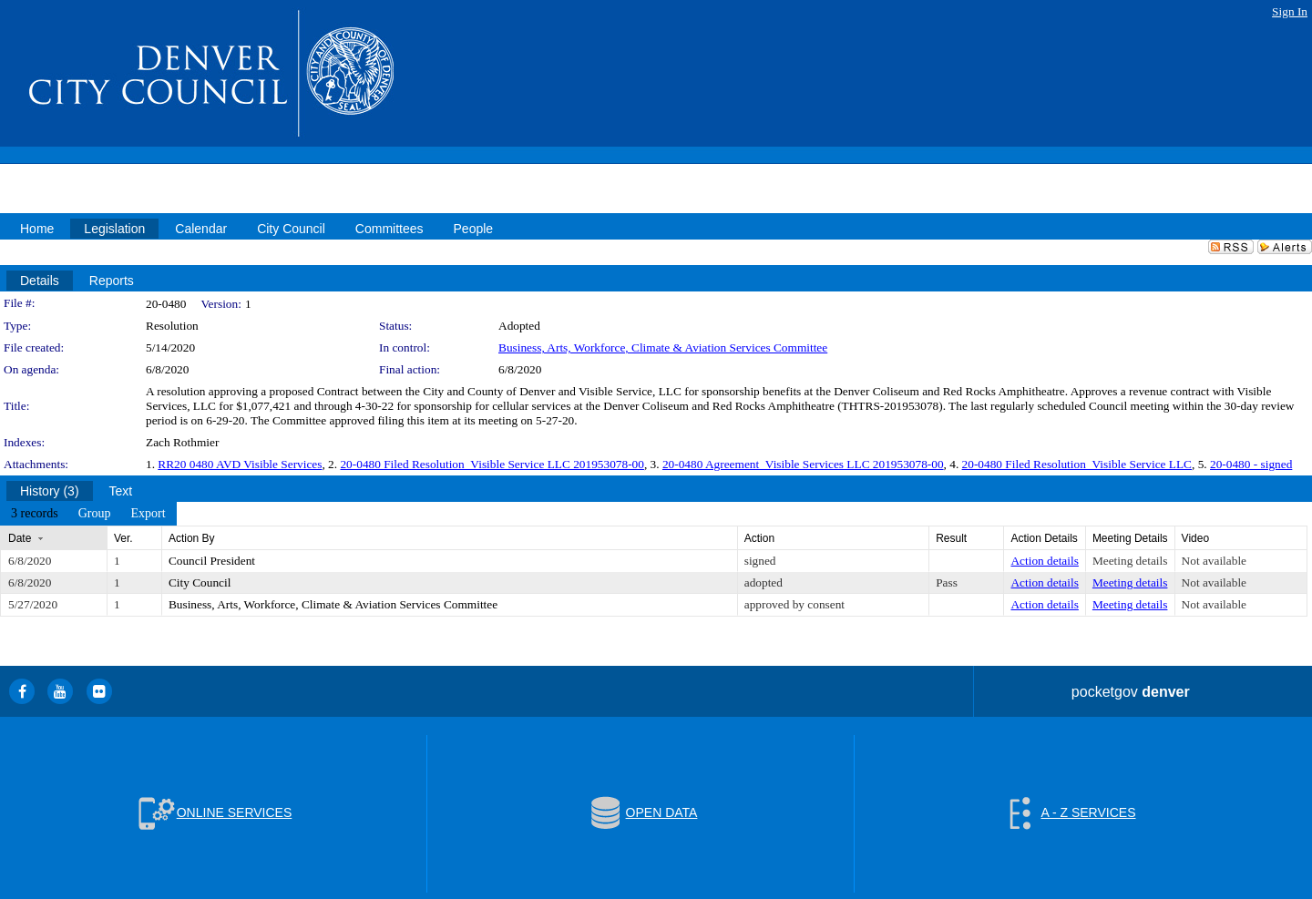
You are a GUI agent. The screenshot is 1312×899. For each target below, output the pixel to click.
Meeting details (1130, 560)
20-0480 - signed (1251, 464)
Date (19, 538)
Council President (212, 560)
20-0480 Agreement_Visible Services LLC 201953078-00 (803, 464)
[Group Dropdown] (94, 514)
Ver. (123, 538)
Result (951, 538)
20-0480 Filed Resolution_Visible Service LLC (1077, 464)
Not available (1214, 560)
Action (759, 538)
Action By (192, 538)
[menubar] (88, 514)
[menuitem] (34, 514)
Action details (1044, 560)
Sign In (1289, 11)
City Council (200, 582)
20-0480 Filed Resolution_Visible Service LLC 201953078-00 (491, 464)
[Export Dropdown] (147, 514)
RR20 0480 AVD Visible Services (240, 464)
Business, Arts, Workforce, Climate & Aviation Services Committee (662, 347)
